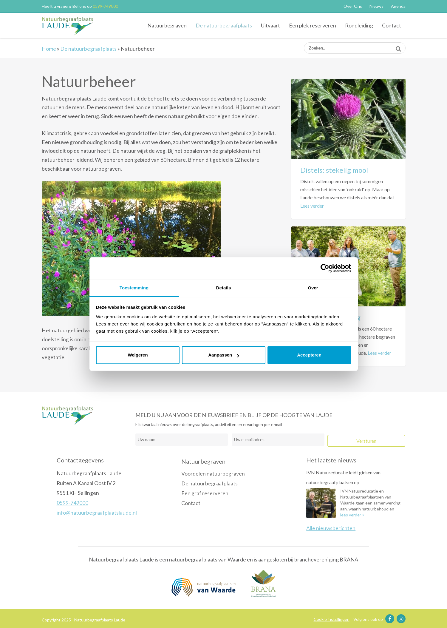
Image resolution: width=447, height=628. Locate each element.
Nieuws (376, 6)
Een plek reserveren (312, 25)
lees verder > (352, 514)
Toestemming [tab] (134, 287)
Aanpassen (223, 354)
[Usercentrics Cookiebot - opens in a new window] (325, 268)
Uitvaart (270, 25)
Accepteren (309, 354)
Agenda (398, 6)
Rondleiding (359, 25)
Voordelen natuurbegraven (213, 473)
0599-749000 (105, 6)
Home (49, 49)
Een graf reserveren (204, 493)
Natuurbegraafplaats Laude (72, 26)
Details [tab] (223, 287)
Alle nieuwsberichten (330, 528)
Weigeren (138, 354)
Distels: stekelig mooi (334, 170)
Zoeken (398, 47)
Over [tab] (313, 287)
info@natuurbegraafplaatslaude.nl (97, 513)
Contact (391, 25)
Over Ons (353, 6)
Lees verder (312, 206)
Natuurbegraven (167, 25)
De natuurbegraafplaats (224, 25)
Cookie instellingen (331, 619)
